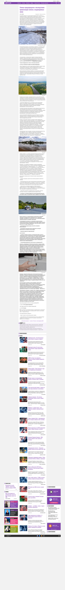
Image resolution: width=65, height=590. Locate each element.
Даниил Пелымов (42, 441)
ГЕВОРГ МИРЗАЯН (7, 546)
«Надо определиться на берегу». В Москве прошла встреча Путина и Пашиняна (35, 564)
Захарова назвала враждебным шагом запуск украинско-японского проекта (14, 561)
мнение (7, 539)
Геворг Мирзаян (43, 469)
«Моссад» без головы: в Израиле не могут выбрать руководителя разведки (36, 574)
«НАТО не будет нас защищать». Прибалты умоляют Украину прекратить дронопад (36, 359)
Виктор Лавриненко (42, 496)
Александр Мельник (42, 355)
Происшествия (13, 574)
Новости (19, 3)
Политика (12, 558)
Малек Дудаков (43, 458)
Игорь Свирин (22, 14)
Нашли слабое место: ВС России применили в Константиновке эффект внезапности (35, 500)
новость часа (8, 531)
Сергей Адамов (43, 344)
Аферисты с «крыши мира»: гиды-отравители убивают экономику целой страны (35, 425)
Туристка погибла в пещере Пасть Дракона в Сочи (27, 327)
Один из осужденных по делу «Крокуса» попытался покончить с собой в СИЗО (31, 324)
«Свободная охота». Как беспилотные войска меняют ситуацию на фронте (35, 338)
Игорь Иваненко (43, 543)
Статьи (23, 3)
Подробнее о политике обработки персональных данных (45, 583)
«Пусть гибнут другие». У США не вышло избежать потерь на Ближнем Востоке (36, 510)
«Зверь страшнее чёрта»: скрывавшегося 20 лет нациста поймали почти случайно (36, 435)
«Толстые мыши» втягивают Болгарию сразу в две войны (36, 537)
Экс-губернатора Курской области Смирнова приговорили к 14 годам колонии (14, 553)
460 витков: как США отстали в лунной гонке (36, 527)
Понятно (57, 583)
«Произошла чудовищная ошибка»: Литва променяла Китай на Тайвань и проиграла (36, 490)
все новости (7, 537)
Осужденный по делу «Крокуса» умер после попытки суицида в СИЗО (10, 534)
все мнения (15, 546)
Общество (12, 549)
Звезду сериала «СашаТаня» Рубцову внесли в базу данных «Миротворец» (14, 570)
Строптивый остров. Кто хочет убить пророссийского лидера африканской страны (35, 348)
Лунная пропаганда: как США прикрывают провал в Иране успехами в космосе (36, 452)
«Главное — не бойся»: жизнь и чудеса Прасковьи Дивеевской (36, 546)
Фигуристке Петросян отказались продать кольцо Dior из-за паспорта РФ (31, 328)
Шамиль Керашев (42, 383)
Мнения (28, 3)
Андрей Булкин (43, 516)
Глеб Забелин (43, 402)
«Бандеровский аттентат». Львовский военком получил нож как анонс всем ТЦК (36, 472)
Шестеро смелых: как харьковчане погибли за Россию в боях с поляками (35, 386)
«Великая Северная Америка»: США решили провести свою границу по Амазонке (35, 462)
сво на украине (51, 554)
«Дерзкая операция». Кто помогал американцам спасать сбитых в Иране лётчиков (35, 414)
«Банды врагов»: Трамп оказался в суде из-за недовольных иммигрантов (36, 377)
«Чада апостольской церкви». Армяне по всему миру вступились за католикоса (36, 396)
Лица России (37, 3)
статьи (21, 335)
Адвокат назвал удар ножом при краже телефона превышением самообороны (13, 578)
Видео (32, 3)
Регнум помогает (44, 3)
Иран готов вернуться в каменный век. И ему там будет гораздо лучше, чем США (10, 543)
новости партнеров (23, 333)
